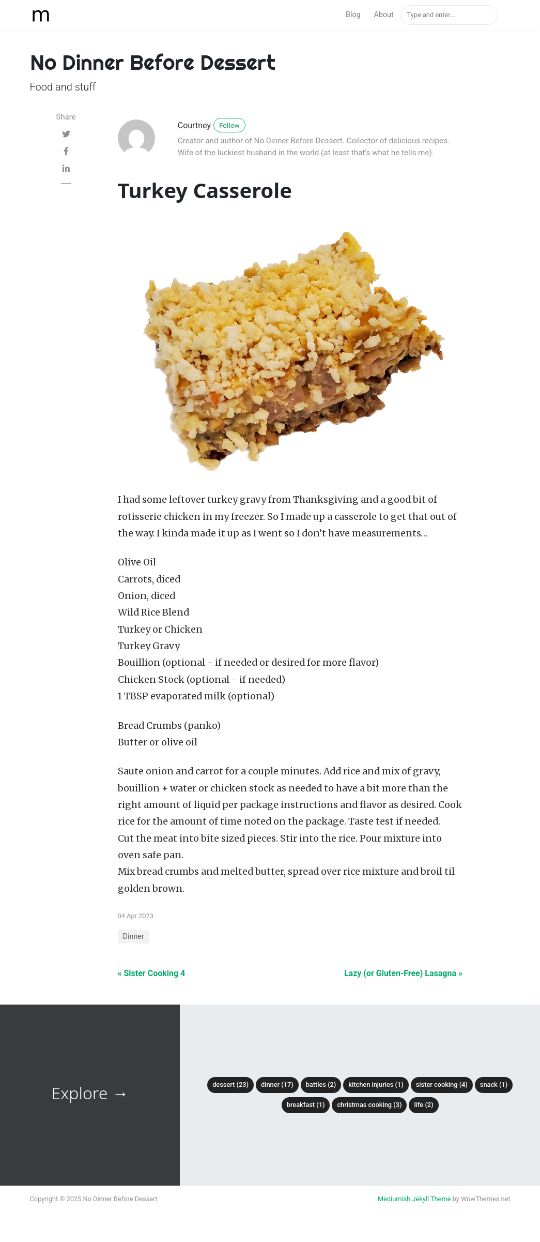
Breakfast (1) (306, 1105)
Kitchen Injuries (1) (375, 1084)
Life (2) (423, 1105)
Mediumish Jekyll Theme (414, 1199)
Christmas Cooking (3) (369, 1105)
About (383, 14)
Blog (353, 14)
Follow (229, 125)
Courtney (194, 125)
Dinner (133, 936)
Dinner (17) (277, 1084)
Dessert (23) (230, 1084)
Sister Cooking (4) (442, 1084)
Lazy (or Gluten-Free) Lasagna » (403, 973)
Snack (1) (493, 1084)
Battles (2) (321, 1084)
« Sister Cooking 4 (152, 973)
